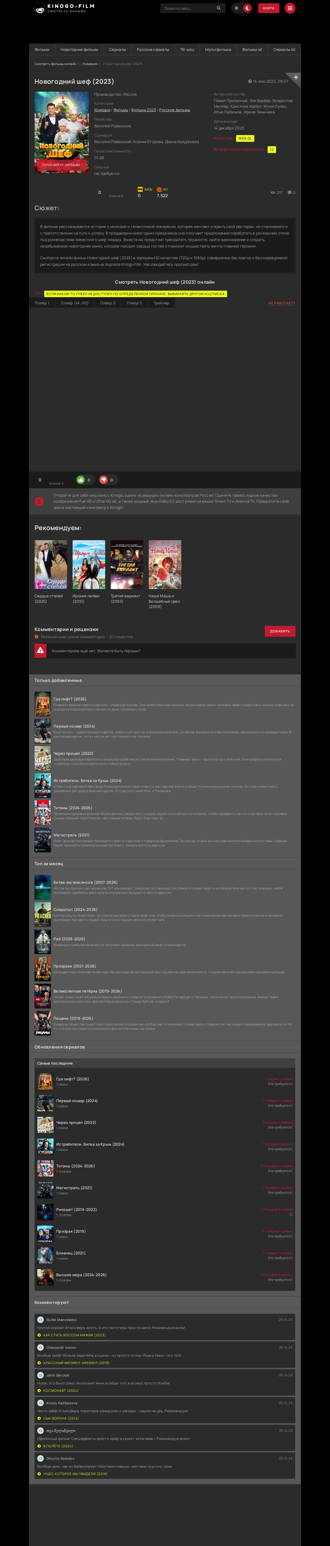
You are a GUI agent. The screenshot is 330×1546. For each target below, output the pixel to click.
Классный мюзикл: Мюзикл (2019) (74, 1374)
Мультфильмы (244, 49)
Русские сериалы (170, 49)
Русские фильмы (174, 121)
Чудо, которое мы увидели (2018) (73, 1485)
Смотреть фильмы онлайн (55, 75)
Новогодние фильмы (86, 49)
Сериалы (129, 49)
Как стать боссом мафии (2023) (72, 1346)
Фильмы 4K (283, 49)
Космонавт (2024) (58, 1402)
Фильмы (44, 49)
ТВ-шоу (209, 49)
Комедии (90, 75)
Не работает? (282, 314)
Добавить (280, 643)
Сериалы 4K (165, 60)
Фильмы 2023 (143, 121)
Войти (267, 8)
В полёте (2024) (55, 1457)
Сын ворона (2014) (58, 1429)
